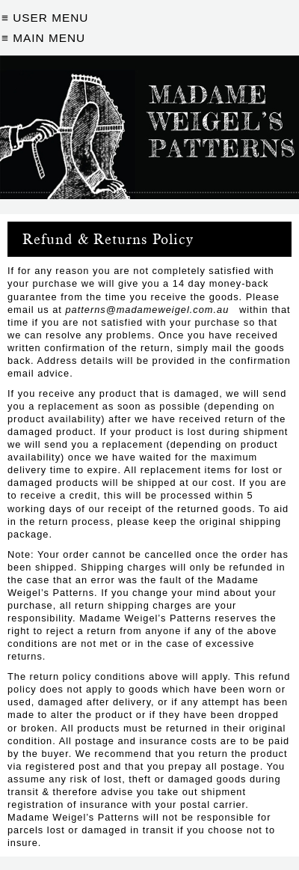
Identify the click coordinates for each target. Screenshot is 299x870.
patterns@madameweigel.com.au (147, 309)
